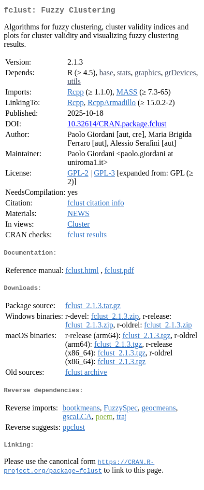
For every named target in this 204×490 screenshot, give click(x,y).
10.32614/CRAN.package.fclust (116, 126)
